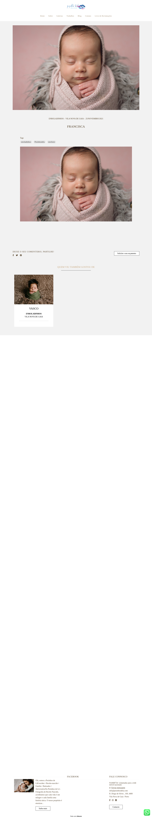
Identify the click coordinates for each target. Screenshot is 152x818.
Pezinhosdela (40, 142)
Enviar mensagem (118, 788)
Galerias (59, 16)
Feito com (76, 816)
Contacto (116, 807)
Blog (79, 16)
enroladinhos (26, 142)
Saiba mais (43, 808)
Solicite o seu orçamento (126, 253)
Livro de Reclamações (103, 16)
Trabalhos (70, 16)
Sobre (50, 16)
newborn (51, 142)
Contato (88, 16)
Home (42, 16)
